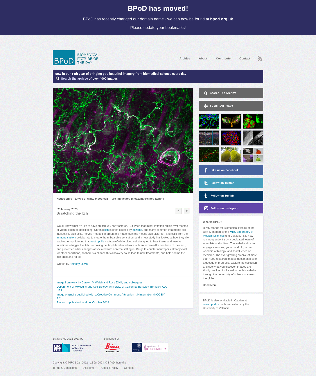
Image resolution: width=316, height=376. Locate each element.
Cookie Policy (109, 367)
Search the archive (74, 78)
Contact (244, 58)
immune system (66, 237)
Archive (185, 58)
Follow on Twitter (218, 183)
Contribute (223, 58)
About (203, 58)
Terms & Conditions (65, 367)
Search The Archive (220, 93)
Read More (210, 285)
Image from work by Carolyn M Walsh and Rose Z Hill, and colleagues (99, 282)
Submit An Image (218, 106)
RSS (260, 58)
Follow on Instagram (220, 208)
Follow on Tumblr (218, 196)
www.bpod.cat (211, 304)
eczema (137, 229)
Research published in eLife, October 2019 (83, 302)
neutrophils (97, 241)
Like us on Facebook (221, 170)
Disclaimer (89, 367)
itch (106, 229)
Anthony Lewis (79, 263)
